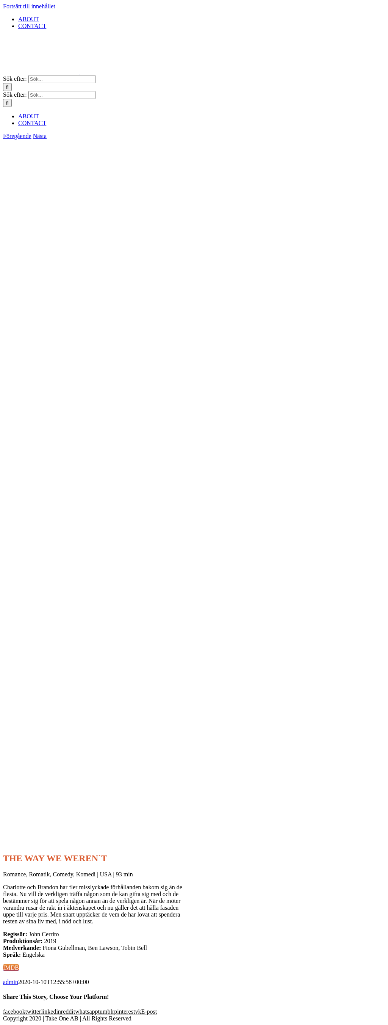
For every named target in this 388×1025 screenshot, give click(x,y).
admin (10, 982)
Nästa (40, 136)
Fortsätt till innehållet (29, 6)
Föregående (17, 136)
